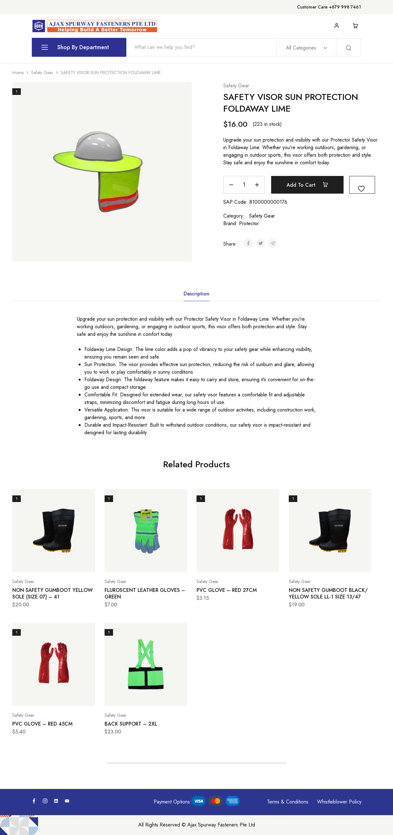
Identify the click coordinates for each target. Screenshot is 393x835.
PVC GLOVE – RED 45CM (42, 723)
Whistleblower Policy (339, 801)
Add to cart (307, 185)
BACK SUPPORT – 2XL (131, 723)
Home (18, 72)
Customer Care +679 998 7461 (329, 7)
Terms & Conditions (287, 801)
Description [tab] (196, 293)
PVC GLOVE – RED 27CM (226, 590)
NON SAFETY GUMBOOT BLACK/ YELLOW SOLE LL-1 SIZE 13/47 (328, 593)
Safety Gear (42, 72)
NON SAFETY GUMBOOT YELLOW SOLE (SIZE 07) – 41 (52, 593)
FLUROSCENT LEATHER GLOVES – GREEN (145, 593)
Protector (249, 223)
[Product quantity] (244, 184)
